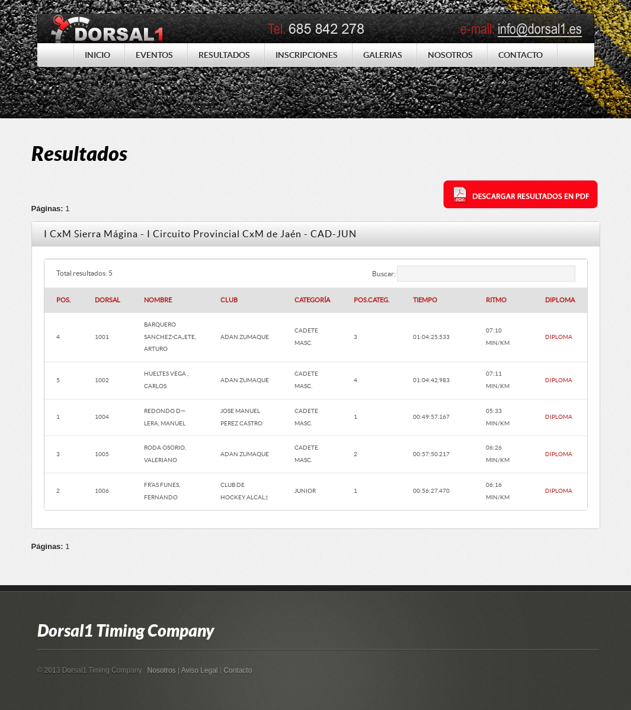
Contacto (237, 670)
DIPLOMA (558, 337)
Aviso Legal (199, 670)
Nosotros (162, 670)
